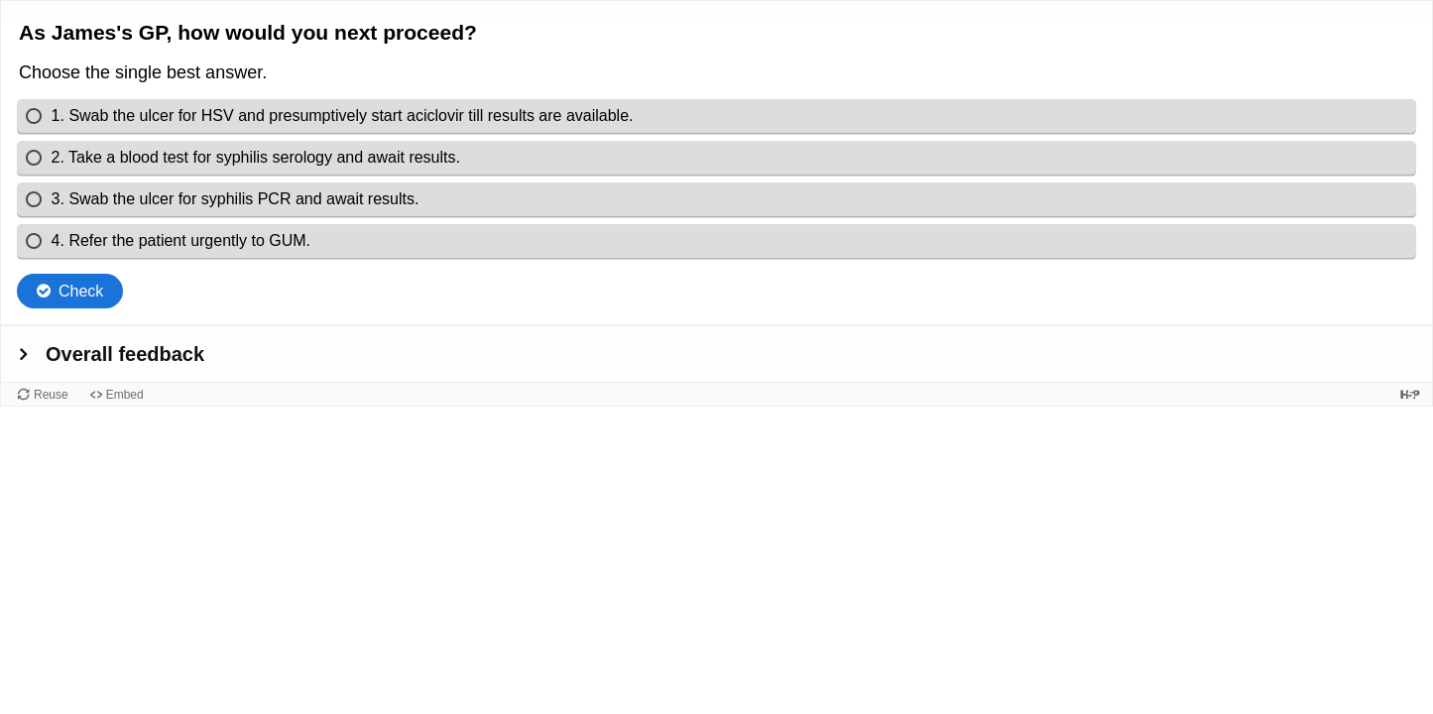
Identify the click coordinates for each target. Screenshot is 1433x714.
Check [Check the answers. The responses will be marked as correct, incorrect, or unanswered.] (81, 291)
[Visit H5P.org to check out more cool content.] (1410, 394)
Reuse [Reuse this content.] (51, 395)
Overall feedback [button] (125, 354)
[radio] (716, 116)
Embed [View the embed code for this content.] (125, 395)
